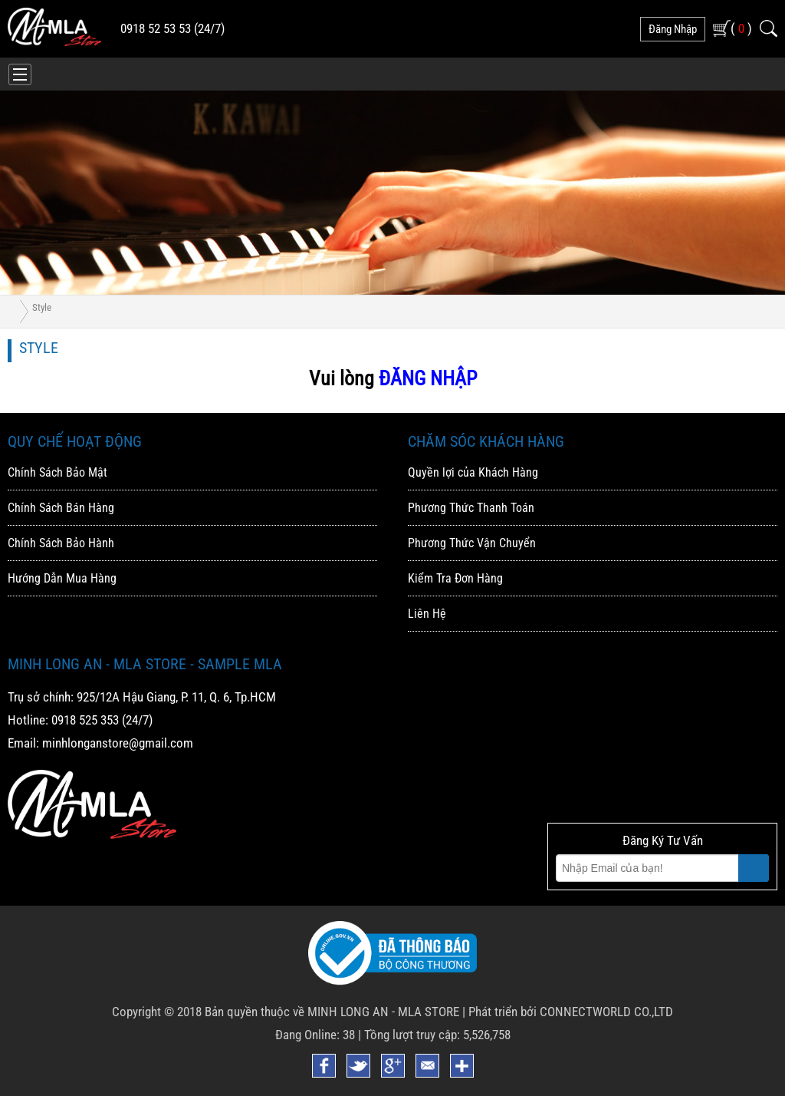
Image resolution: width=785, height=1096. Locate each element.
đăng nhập (673, 29)
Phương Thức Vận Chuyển (472, 543)
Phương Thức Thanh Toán (471, 507)
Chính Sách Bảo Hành (61, 543)
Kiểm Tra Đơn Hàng (455, 578)
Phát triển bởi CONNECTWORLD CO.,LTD (570, 1011)
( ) (741, 28)
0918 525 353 (85, 720)
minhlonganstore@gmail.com (117, 743)
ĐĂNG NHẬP (428, 378)
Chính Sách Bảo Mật (57, 472)
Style (41, 307)
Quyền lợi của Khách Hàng (473, 472)
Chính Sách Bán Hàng (61, 507)
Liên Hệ (427, 613)
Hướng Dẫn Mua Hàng (62, 578)
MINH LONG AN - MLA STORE (383, 1011)
